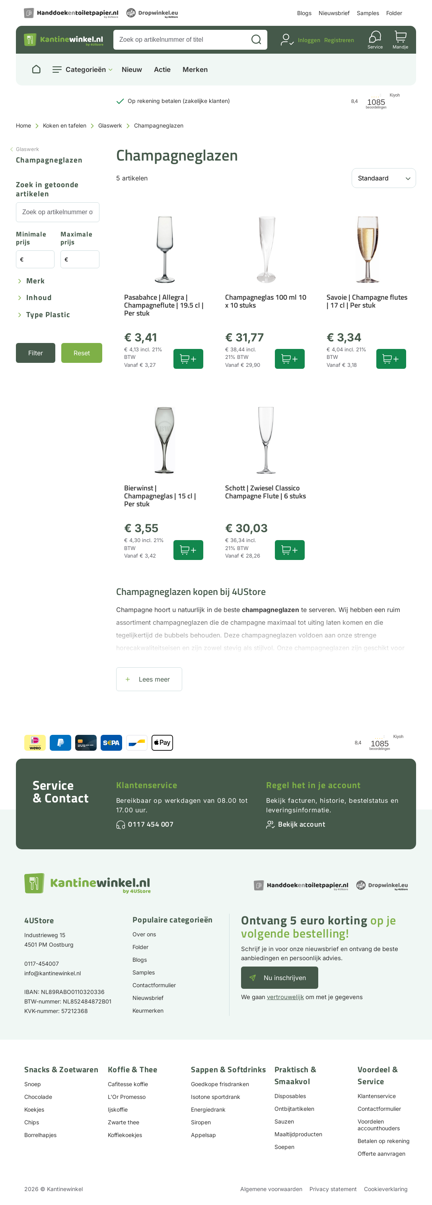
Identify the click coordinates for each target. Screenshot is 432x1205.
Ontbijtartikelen (294, 1108)
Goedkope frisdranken (220, 1084)
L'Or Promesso (127, 1096)
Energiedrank (208, 1109)
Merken (195, 69)
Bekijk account (301, 824)
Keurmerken (147, 1010)
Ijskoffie (118, 1109)
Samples (368, 13)
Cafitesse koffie (128, 1084)
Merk (35, 281)
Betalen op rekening (384, 1140)
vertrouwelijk (285, 997)
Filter (35, 353)
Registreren (339, 40)
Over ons (144, 934)
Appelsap (203, 1134)
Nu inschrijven (285, 978)
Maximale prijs (76, 238)
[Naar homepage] (36, 69)
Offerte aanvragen (381, 1153)
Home (23, 125)
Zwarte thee (123, 1122)
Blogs (304, 13)
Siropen (201, 1122)
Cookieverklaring (386, 1189)
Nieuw (132, 69)
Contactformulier (154, 985)
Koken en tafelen (64, 125)
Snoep (32, 1084)
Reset (82, 353)
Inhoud (39, 298)
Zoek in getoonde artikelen (47, 189)
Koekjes (34, 1109)
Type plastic (48, 315)
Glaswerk (110, 125)
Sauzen (284, 1121)
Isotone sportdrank (215, 1096)
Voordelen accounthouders (379, 1124)
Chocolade (38, 1096)
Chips (31, 1122)
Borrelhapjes (40, 1134)
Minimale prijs (31, 238)
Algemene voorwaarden (271, 1189)
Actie (162, 69)
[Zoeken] (256, 40)
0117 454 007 (150, 824)
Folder (394, 13)
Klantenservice (146, 785)
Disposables (290, 1096)
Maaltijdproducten (298, 1134)
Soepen (284, 1146)
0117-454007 (41, 963)
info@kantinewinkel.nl (52, 973)
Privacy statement (333, 1189)
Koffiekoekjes (125, 1134)
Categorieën (86, 70)
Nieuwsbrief (334, 13)
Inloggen (309, 40)
